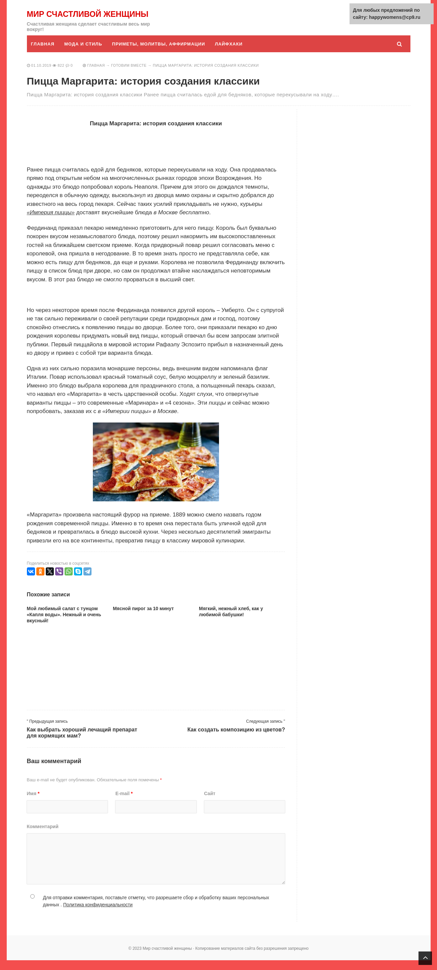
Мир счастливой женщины (68, 19)
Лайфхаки (230, 54)
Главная (43, 54)
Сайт (210, 803)
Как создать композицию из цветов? (236, 739)
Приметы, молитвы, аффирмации (159, 54)
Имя (33, 803)
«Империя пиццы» (51, 222)
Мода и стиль (84, 54)
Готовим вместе (130, 75)
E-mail (124, 803)
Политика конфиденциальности (98, 914)
